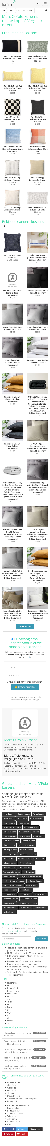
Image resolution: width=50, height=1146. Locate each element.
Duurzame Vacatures (16, 964)
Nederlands (12, 983)
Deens (10, 1020)
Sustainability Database (17, 972)
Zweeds (10, 999)
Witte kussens (38, 836)
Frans (9, 985)
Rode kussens (29, 872)
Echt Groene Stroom (16, 956)
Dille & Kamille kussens (12, 827)
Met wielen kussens (35, 881)
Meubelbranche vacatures (18, 1105)
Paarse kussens (9, 903)
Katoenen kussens (26, 863)
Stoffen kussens (9, 867)
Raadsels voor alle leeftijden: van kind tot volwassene (25, 1042)
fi (7, 1015)
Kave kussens (22, 818)
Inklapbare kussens (10, 899)
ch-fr (9, 1004)
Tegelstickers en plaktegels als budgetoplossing (25, 1059)
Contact (10, 1124)
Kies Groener (12, 961)
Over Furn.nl (12, 1085)
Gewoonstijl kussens (29, 899)
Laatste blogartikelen (14, 1027)
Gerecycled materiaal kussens (30, 876)
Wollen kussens (40, 894)
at (8, 1023)
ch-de (9, 1001)
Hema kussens (23, 823)
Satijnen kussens (9, 832)
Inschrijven (41, 938)
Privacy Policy (12, 1101)
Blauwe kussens (24, 814)
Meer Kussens (25, 626)
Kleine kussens (23, 858)
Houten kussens (9, 876)
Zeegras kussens (9, 894)
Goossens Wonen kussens (29, 832)
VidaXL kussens (38, 858)
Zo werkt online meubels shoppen (22, 1098)
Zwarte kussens (40, 908)
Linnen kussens (9, 858)
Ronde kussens (38, 814)
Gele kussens (8, 818)
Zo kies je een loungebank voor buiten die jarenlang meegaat (25, 1050)
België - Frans (13, 991)
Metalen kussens (26, 850)
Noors (10, 996)
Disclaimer (11, 1090)
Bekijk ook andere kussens (23, 223)
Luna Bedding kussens (27, 854)
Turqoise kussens (10, 890)
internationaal (33, 964)
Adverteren (12, 1119)
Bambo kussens (9, 854)
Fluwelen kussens (9, 908)
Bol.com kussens (28, 841)
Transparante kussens (11, 872)
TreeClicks (11, 947)
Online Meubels (14, 1082)
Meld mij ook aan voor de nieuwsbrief (24, 682)
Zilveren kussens (9, 836)
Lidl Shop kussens (10, 850)
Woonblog (11, 1087)
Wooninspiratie (13, 1121)
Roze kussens (24, 836)
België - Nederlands (15, 988)
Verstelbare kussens (11, 841)
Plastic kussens (9, 845)
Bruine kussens (25, 908)
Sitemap (11, 1093)
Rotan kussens (8, 814)
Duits (9, 1007)
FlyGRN (10, 953)
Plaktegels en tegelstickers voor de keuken (25, 1034)
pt (8, 1010)
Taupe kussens (9, 823)
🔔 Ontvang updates (25, 687)
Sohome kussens (9, 863)
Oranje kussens (25, 894)
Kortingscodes (13, 1110)
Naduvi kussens (9, 912)
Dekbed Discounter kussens (14, 881)
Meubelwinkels (13, 1096)
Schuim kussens (24, 867)
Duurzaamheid (13, 1108)
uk (8, 1018)
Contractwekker (14, 966)
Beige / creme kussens (26, 845)
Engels (10, 1012)
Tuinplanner (12, 1116)
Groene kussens (36, 818)
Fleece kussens (25, 890)
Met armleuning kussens (28, 903)
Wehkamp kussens (31, 827)
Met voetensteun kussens (12, 885)
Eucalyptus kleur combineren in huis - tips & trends (25, 1067)
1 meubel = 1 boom (16, 1113)
